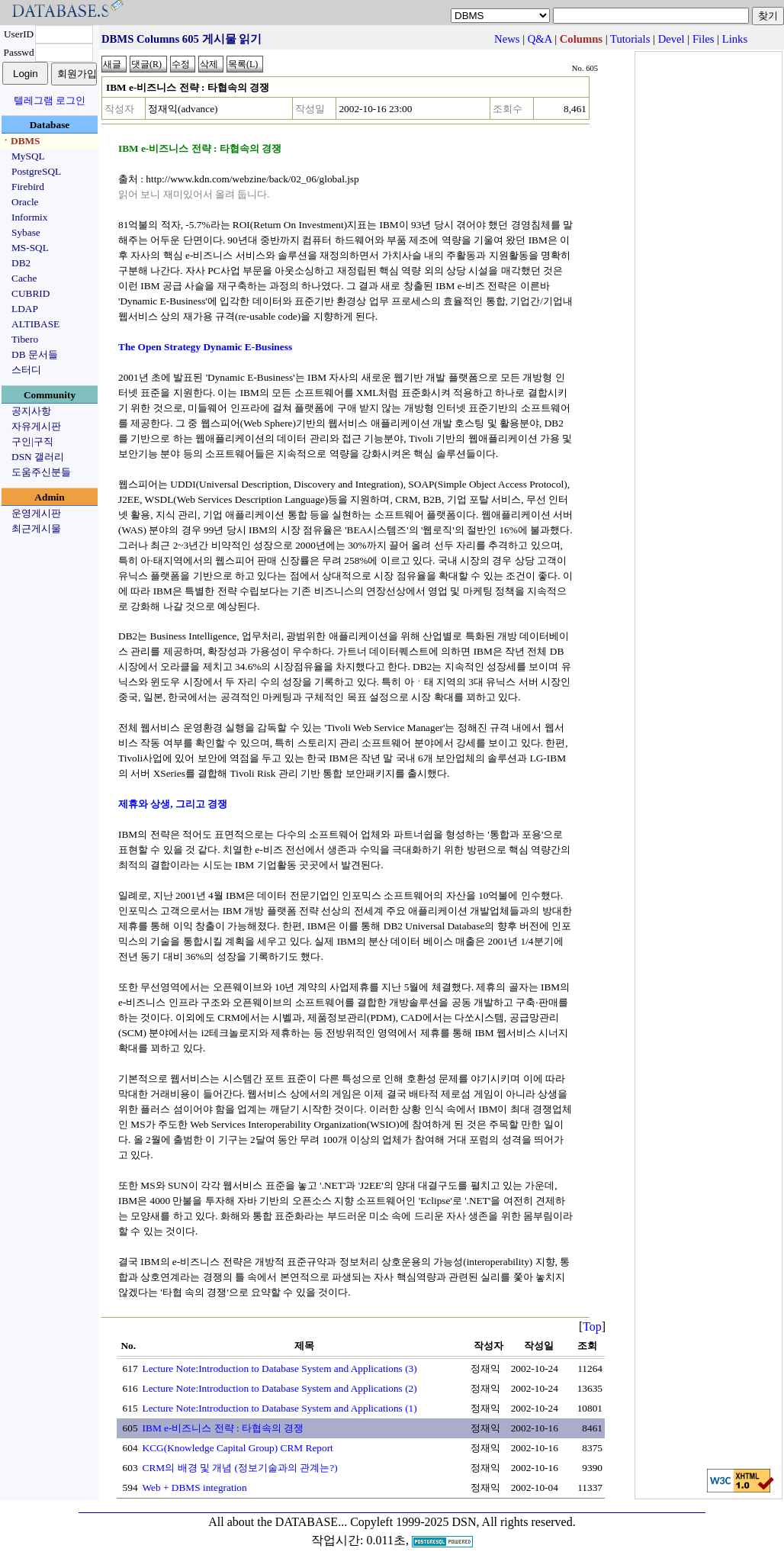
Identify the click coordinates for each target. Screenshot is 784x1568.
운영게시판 (36, 513)
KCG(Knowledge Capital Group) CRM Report (238, 1448)
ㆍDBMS (20, 140)
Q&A (540, 39)
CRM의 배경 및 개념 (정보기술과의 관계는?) (240, 1467)
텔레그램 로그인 (49, 100)
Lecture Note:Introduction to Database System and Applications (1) (280, 1408)
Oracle (25, 202)
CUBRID (30, 293)
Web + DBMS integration (195, 1487)
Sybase (25, 232)
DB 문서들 (34, 354)
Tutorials (630, 39)
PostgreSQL (36, 171)
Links (734, 39)
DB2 (21, 263)
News (506, 39)
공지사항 (31, 411)
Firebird (27, 186)
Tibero (24, 339)
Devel (671, 39)
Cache (24, 278)
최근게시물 (36, 528)
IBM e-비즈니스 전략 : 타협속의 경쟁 (223, 1428)
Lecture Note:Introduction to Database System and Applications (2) (280, 1388)
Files (703, 39)
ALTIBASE (35, 324)
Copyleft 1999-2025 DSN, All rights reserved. (463, 1521)
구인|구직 (32, 441)
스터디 (26, 369)
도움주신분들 (41, 472)
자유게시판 (36, 426)
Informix (29, 217)
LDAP (24, 308)
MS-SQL (30, 247)
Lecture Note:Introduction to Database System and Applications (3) (280, 1368)
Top (592, 1326)
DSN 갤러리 (37, 456)
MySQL (28, 156)
